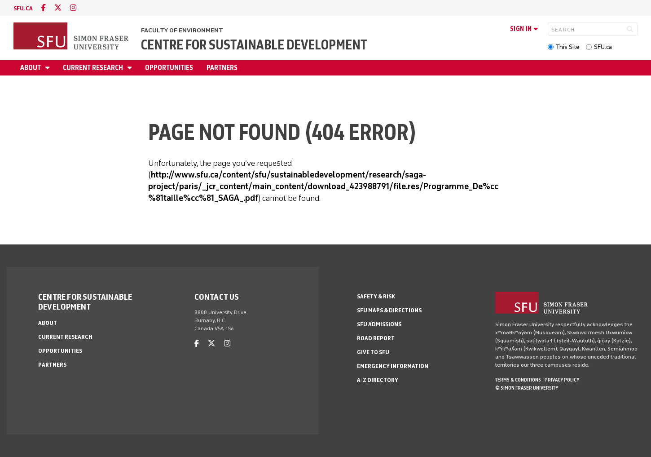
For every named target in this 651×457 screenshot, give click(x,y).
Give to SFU (373, 352)
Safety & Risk (376, 296)
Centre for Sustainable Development (254, 44)
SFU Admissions (379, 324)
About (31, 67)
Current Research (93, 67)
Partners (222, 67)
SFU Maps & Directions (389, 310)
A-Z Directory (377, 380)
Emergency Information (392, 366)
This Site (568, 47)
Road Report (376, 338)
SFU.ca (603, 47)
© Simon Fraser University (526, 388)
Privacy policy (562, 380)
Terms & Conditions (518, 380)
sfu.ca (23, 8)
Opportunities (169, 67)
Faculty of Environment (182, 30)
